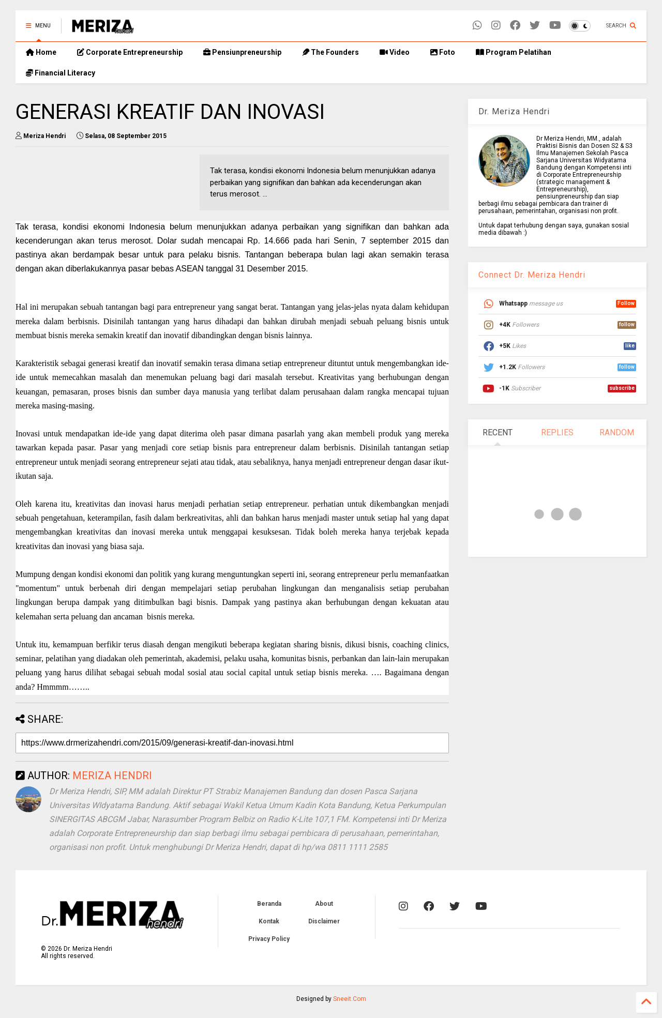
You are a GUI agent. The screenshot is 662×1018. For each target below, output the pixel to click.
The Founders (330, 52)
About (324, 903)
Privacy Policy (269, 939)
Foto (442, 52)
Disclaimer (324, 921)
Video (395, 52)
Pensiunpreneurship (242, 52)
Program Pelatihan (513, 52)
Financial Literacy (60, 73)
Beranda (269, 903)
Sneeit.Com (349, 998)
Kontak (269, 921)
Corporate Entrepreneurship (130, 52)
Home (41, 52)
